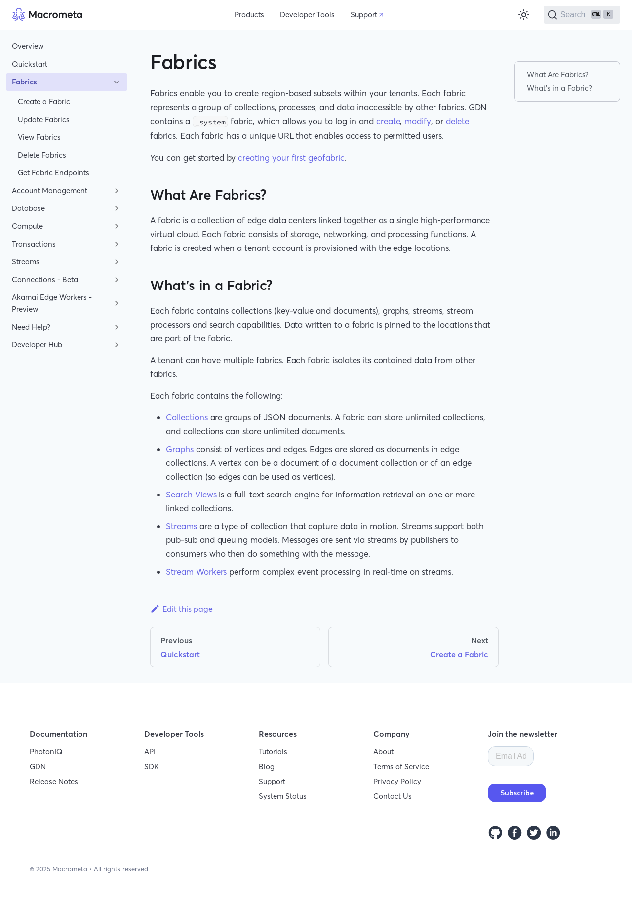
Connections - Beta (45, 279)
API (150, 751)
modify (417, 121)
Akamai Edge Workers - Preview (52, 303)
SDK (151, 766)
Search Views (191, 494)
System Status (283, 796)
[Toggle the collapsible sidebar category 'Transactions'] (116, 244)
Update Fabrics (44, 119)
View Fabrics (39, 137)
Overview (27, 46)
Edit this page (181, 609)
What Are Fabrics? (558, 74)
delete (457, 121)
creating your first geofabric (291, 157)
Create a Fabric (44, 101)
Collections (187, 417)
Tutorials (273, 751)
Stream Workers (196, 571)
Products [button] (249, 14)
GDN (38, 766)
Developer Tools (307, 14)
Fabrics (24, 81)
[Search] (582, 15)
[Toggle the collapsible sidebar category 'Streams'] (116, 262)
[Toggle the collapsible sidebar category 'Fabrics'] (116, 82)
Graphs (180, 449)
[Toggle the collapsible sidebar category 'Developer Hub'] (116, 345)
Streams (26, 261)
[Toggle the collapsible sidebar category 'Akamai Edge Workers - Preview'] (116, 303)
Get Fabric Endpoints (53, 172)
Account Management (49, 190)
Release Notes (54, 781)
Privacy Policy (397, 781)
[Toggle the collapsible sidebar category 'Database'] (116, 208)
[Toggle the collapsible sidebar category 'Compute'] (116, 226)
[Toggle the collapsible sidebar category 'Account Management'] (116, 191)
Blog (267, 766)
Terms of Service (401, 766)
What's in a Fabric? (559, 88)
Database (28, 208)
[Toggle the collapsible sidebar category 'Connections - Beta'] (116, 280)
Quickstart (29, 64)
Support (364, 14)
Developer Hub (37, 344)
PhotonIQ (46, 751)
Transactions (34, 243)
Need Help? (31, 326)
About (383, 751)
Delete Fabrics (42, 155)
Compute (27, 226)
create (388, 121)
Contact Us (392, 796)
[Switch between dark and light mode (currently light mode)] (524, 15)
